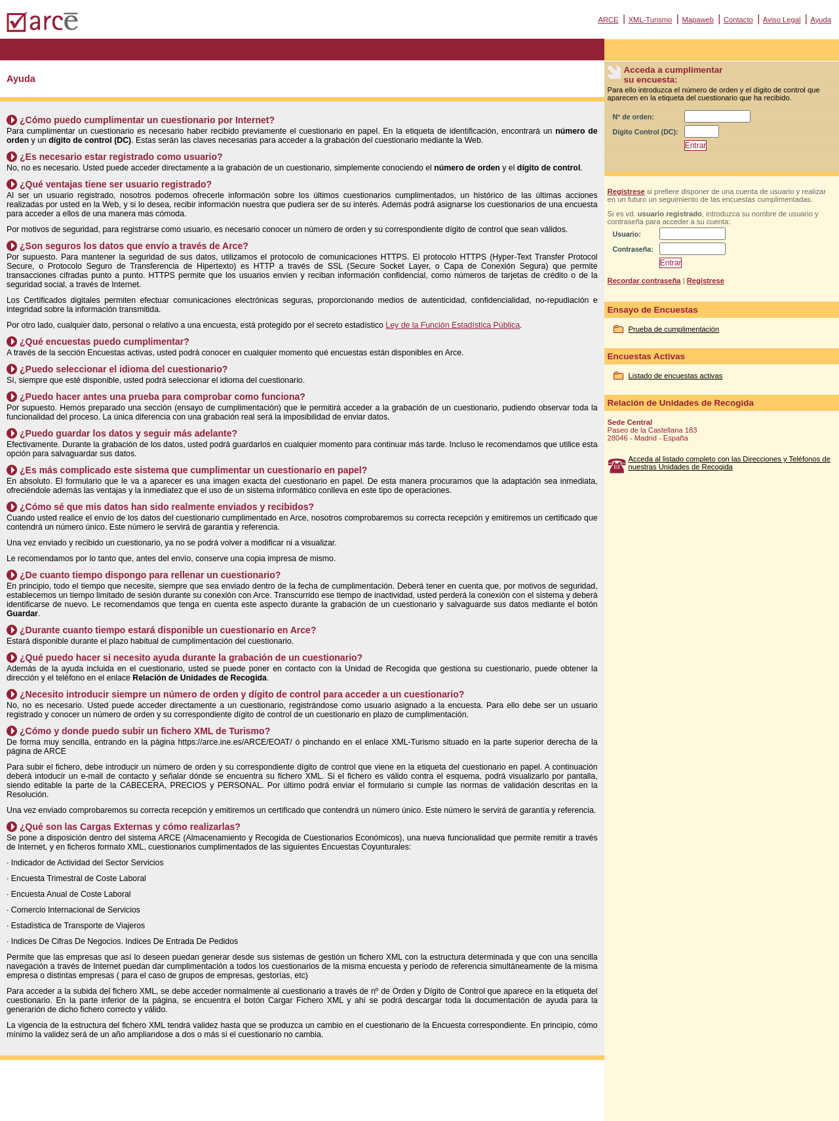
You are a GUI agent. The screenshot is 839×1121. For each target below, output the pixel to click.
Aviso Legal (782, 20)
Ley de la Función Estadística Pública (452, 325)
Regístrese (626, 191)
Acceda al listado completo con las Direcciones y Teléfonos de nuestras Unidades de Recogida (729, 463)
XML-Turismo (651, 20)
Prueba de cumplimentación (674, 329)
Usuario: (627, 234)
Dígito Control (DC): (645, 132)
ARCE (608, 20)
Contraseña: (633, 249)
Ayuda (820, 20)
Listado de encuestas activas (676, 376)
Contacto (738, 20)
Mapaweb (698, 20)
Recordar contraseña (644, 281)
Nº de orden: (633, 117)
